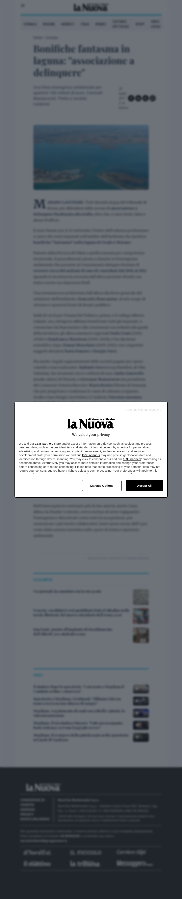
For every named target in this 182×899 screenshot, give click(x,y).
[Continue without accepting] (143, 409)
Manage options (102, 485)
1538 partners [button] (44, 443)
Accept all (144, 485)
